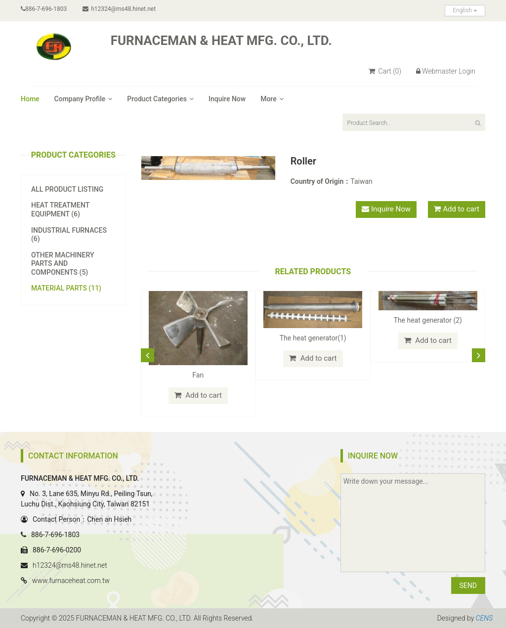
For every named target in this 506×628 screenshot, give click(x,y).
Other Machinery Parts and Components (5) (62, 263)
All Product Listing (67, 189)
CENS (484, 618)
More (272, 99)
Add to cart (461, 209)
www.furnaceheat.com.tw (71, 581)
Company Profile (83, 99)
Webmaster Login (445, 71)
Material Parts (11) (66, 288)
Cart (385, 71)
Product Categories (160, 99)
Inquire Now (227, 99)
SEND (468, 585)
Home (30, 99)
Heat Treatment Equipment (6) (60, 209)
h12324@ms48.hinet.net (119, 8)
